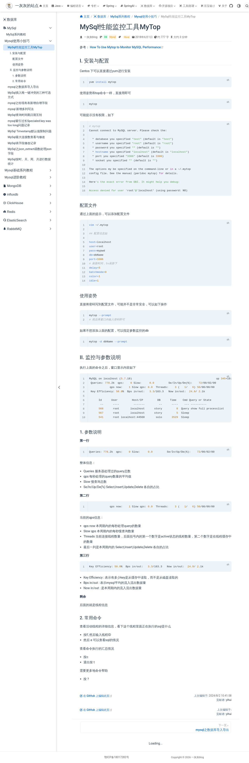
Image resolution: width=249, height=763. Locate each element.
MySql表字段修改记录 (22, 143)
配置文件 (17, 58)
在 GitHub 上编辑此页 (96, 695)
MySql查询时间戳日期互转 (25, 115)
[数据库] (148, 6)
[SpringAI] (129, 6)
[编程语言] (75, 6)
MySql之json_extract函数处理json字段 (30, 151)
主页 (43, 5)
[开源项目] (167, 6)
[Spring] (110, 6)
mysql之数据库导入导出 (23, 87)
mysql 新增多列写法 (21, 109)
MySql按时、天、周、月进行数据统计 (29, 162)
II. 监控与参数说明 (21, 69)
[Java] (58, 6)
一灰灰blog (90, 37)
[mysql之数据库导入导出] (156, 727)
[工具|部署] (188, 6)
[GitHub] (231, 6)
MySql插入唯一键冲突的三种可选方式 (29, 95)
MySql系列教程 (16, 34)
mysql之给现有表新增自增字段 (28, 103)
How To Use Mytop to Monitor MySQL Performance (127, 47)
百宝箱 (208, 5)
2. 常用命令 (19, 81)
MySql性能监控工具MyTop (25, 47)
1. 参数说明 (19, 75)
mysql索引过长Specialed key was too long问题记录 (29, 123)
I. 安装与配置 (18, 53)
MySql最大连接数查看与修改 (26, 137)
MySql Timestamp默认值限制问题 (30, 131)
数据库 (10, 19)
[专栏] (93, 6)
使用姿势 (17, 64)
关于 (222, 5)
